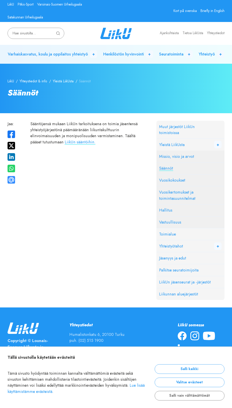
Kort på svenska (185, 10)
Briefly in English (212, 10)
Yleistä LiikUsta (63, 81)
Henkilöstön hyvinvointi (123, 54)
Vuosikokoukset (172, 180)
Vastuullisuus (170, 222)
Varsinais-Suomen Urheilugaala (59, 4)
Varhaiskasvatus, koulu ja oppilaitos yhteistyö (48, 54)
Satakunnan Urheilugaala (25, 17)
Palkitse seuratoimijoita (179, 270)
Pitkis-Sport (25, 4)
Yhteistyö (207, 54)
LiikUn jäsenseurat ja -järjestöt (185, 282)
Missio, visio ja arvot (176, 156)
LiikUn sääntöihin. (80, 142)
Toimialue (167, 234)
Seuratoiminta (171, 54)
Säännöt (166, 168)
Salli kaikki (189, 368)
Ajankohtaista (169, 33)
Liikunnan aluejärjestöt (178, 294)
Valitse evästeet (189, 382)
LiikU (11, 4)
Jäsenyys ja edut (172, 258)
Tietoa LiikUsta (193, 33)
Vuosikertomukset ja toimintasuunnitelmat (177, 195)
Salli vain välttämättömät (189, 395)
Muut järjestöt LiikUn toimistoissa (177, 129)
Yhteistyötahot (171, 246)
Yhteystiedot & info (33, 81)
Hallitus (165, 210)
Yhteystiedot (215, 33)
